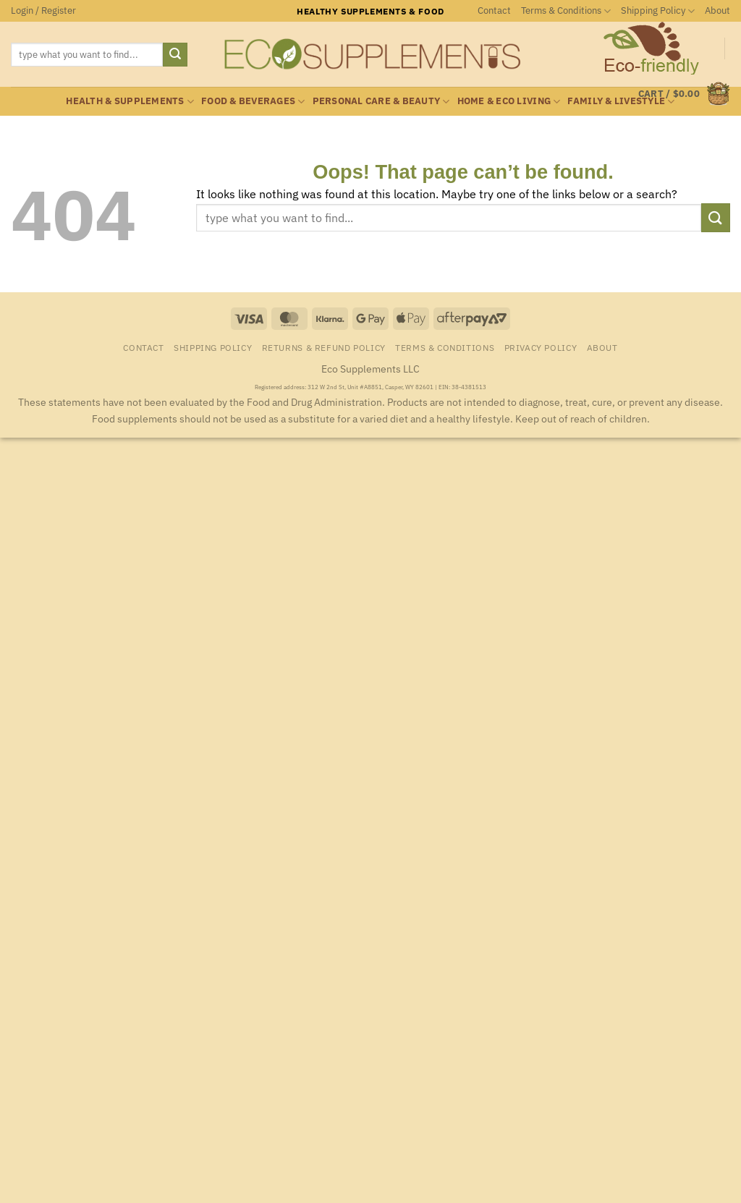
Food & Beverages (253, 102)
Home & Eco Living (509, 102)
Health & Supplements (130, 102)
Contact (494, 10)
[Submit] (175, 55)
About (717, 10)
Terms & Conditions (566, 11)
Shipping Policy (658, 11)
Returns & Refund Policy (324, 347)
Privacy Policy (540, 347)
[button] (43, 11)
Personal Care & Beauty (381, 102)
